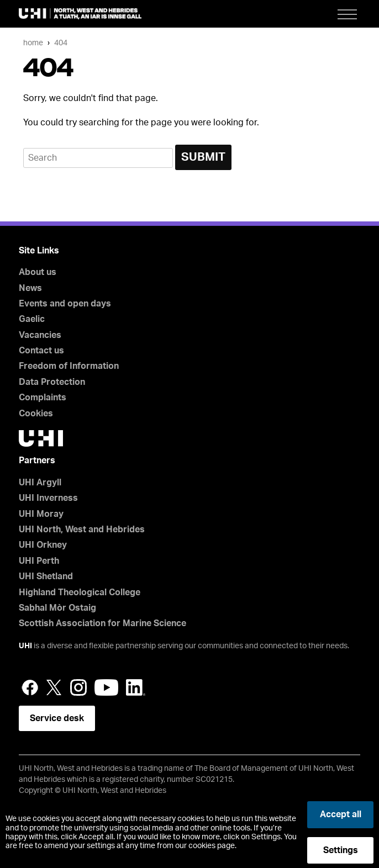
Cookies (36, 413)
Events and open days (65, 303)
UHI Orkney (43, 545)
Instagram (78, 687)
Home (33, 43)
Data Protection (52, 382)
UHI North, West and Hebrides (82, 529)
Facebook (30, 687)
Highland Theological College (79, 592)
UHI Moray (41, 514)
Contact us (41, 350)
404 (60, 43)
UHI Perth (39, 561)
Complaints (42, 397)
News (30, 288)
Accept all (340, 814)
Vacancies (40, 335)
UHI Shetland (46, 576)
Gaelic (32, 319)
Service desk (57, 718)
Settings (340, 850)
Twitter (54, 687)
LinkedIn (135, 687)
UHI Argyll (40, 482)
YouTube (106, 687)
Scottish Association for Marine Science (102, 623)
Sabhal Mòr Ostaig (57, 608)
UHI (25, 646)
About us (37, 272)
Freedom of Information (69, 366)
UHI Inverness (48, 498)
